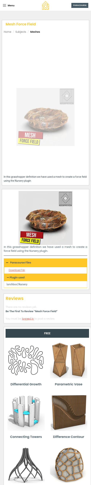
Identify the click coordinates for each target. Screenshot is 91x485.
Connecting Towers (26, 436)
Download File (17, 270)
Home (7, 32)
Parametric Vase (68, 384)
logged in (28, 318)
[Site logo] (45, 5)
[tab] (47, 333)
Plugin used (17, 277)
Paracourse (79, 5)
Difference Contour (68, 436)
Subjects (20, 32)
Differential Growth (25, 384)
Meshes (35, 32)
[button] (45, 277)
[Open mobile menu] (8, 5)
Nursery (23, 284)
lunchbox (12, 284)
